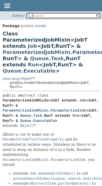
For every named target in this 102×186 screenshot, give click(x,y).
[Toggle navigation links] (7, 6)
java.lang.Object (17, 78)
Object (26, 125)
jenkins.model (33, 26)
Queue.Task (47, 58)
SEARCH (18, 16)
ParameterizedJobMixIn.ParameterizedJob (44, 110)
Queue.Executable (29, 71)
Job (32, 46)
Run (33, 64)
